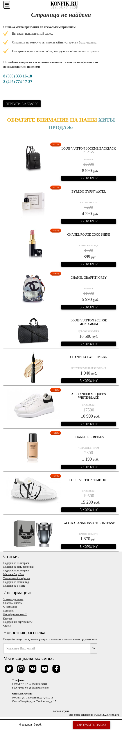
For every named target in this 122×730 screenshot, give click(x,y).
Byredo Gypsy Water (89, 191)
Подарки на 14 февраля (16, 570)
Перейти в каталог (21, 103)
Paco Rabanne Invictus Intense (89, 523)
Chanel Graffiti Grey (89, 277)
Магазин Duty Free (13, 574)
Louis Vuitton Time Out (88, 480)
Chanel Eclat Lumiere (88, 357)
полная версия (61, 711)
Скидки (7, 618)
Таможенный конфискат (16, 578)
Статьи (7, 625)
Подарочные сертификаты (17, 621)
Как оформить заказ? (15, 614)
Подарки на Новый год (16, 582)
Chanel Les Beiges (89, 437)
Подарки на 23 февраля (16, 563)
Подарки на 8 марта (14, 585)
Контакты (8, 610)
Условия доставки (13, 599)
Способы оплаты (12, 602)
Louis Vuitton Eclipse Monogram (88, 322)
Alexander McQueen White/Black (88, 395)
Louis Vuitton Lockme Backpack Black (88, 150)
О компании (10, 606)
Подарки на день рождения (18, 566)
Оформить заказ (91, 724)
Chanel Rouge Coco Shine (88, 234)
